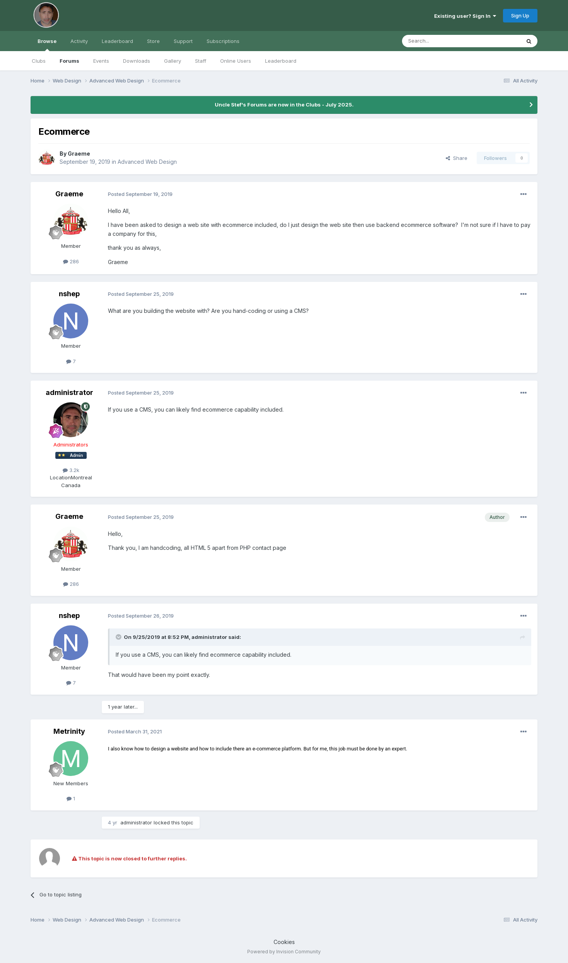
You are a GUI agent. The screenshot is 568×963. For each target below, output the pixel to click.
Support (183, 41)
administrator (69, 392)
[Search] (441, 41)
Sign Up (520, 15)
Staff (200, 61)
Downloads (136, 61)
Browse (47, 44)
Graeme (79, 153)
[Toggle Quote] (119, 637)
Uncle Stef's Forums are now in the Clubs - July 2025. (284, 104)
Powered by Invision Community (284, 951)
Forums (69, 61)
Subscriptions (223, 41)
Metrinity (69, 731)
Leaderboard (280, 61)
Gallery (172, 61)
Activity (79, 41)
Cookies (284, 942)
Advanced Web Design (147, 161)
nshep (69, 294)
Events (101, 61)
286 (71, 261)
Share (456, 158)
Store (153, 41)
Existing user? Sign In (465, 16)
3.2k (71, 470)
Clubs (39, 61)
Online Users (235, 61)
